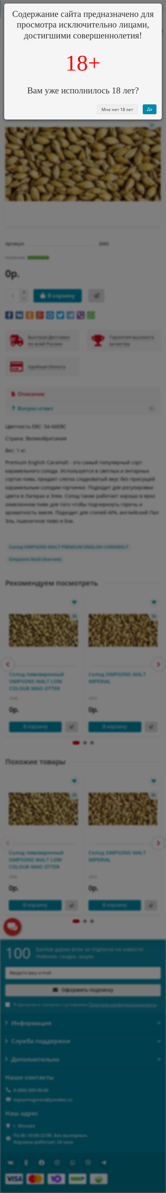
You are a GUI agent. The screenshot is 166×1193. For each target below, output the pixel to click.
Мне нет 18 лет (117, 109)
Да (149, 109)
